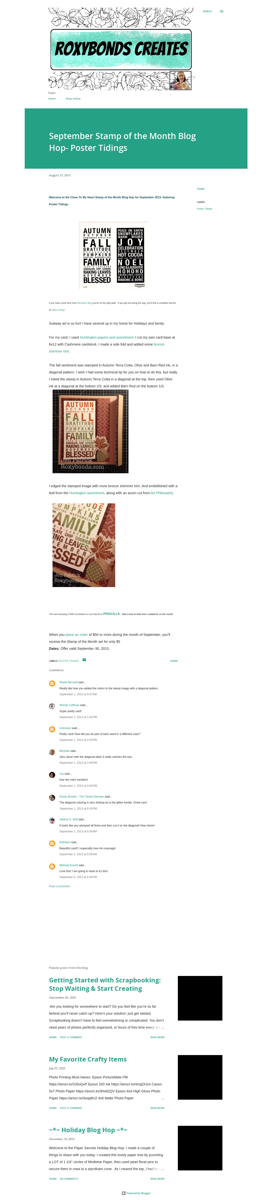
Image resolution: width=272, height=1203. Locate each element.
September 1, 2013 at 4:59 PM (78, 785)
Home (52, 98)
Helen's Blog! (58, 310)
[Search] (207, 11)
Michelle (65, 750)
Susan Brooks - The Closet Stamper (82, 796)
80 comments (69, 1178)
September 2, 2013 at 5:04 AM (78, 831)
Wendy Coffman (69, 705)
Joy (62, 773)
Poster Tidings (204, 208)
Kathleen (65, 842)
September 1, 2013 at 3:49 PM (78, 762)
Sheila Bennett (69, 682)
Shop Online (73, 98)
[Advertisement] (108, 922)
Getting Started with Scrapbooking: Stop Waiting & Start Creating (105, 984)
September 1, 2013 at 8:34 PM (78, 808)
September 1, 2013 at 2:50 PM (78, 739)
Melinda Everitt (69, 865)
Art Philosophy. (162, 493)
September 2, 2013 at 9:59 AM (78, 854)
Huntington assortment (86, 493)
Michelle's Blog (84, 303)
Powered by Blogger (136, 1193)
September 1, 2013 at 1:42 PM (78, 717)
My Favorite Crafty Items (88, 1059)
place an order (77, 635)
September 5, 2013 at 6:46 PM (78, 877)
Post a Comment (59, 886)
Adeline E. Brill (69, 819)
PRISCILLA (111, 614)
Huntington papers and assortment (106, 337)
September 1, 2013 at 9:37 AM (78, 694)
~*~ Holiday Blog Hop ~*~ (88, 1130)
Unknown (65, 728)
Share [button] (201, 188)
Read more (158, 1037)
